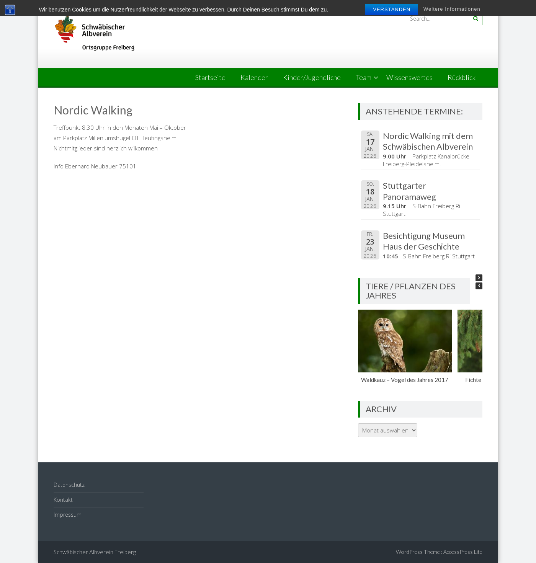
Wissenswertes (409, 77)
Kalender (254, 77)
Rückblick (462, 77)
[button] (479, 277)
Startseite (210, 77)
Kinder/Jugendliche (312, 77)
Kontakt (63, 499)
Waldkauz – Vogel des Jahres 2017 (405, 379)
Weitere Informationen (451, 9)
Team (363, 77)
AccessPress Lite (462, 551)
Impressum (68, 514)
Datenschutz (69, 484)
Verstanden (391, 9)
